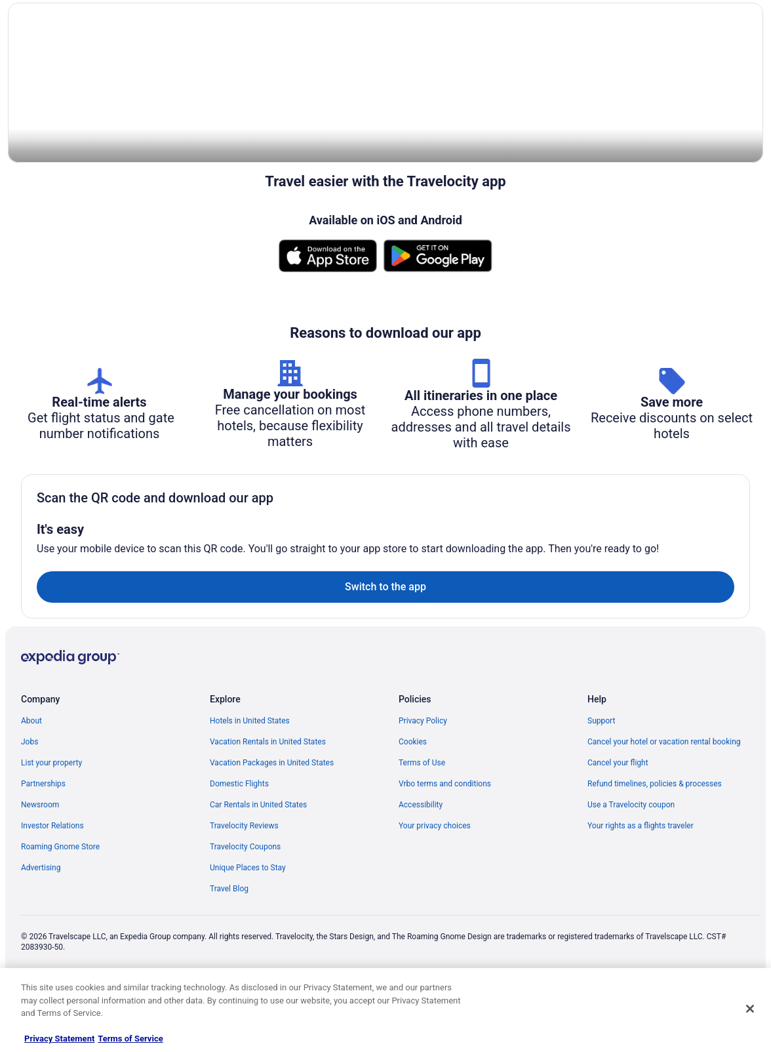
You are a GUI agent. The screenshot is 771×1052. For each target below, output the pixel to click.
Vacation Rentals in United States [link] (268, 802)
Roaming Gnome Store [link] (60, 907)
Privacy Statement (59, 1038)
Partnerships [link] (43, 844)
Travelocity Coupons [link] (245, 907)
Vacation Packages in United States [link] (272, 823)
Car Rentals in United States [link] (258, 865)
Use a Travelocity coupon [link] (631, 865)
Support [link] (601, 781)
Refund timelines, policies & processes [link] (654, 844)
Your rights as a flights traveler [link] (640, 886)
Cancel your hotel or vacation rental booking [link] (664, 802)
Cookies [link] (413, 802)
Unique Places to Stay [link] (248, 928)
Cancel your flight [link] (617, 823)
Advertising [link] (40, 928)
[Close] (750, 1008)
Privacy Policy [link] (423, 781)
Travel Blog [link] (229, 949)
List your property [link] (51, 823)
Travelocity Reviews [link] (244, 886)
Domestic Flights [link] (239, 844)
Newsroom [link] (40, 865)
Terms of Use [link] (422, 823)
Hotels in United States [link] (250, 781)
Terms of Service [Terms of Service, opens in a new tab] (130, 1038)
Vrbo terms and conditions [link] (445, 844)
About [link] (31, 781)
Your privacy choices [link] (435, 886)
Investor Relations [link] (52, 886)
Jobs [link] (29, 802)
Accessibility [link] (421, 865)
